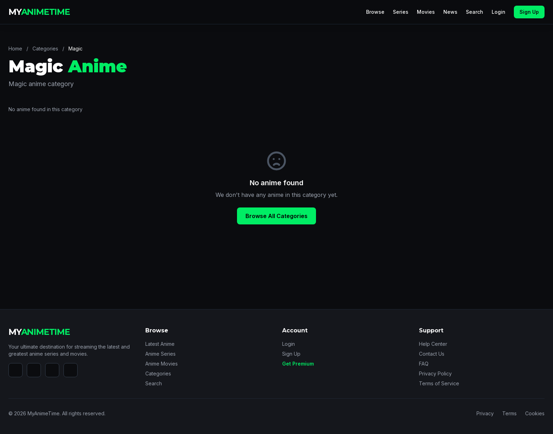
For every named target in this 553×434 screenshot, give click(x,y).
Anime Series (160, 354)
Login (498, 12)
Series (400, 12)
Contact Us (431, 354)
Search (474, 12)
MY (39, 12)
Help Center (433, 344)
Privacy (485, 413)
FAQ (424, 364)
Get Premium (298, 364)
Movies (426, 12)
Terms (509, 413)
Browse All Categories (276, 215)
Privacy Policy (435, 373)
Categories (45, 49)
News (450, 12)
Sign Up (529, 12)
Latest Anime (160, 344)
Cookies (535, 413)
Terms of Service (439, 383)
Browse (375, 12)
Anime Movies (161, 364)
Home (15, 49)
